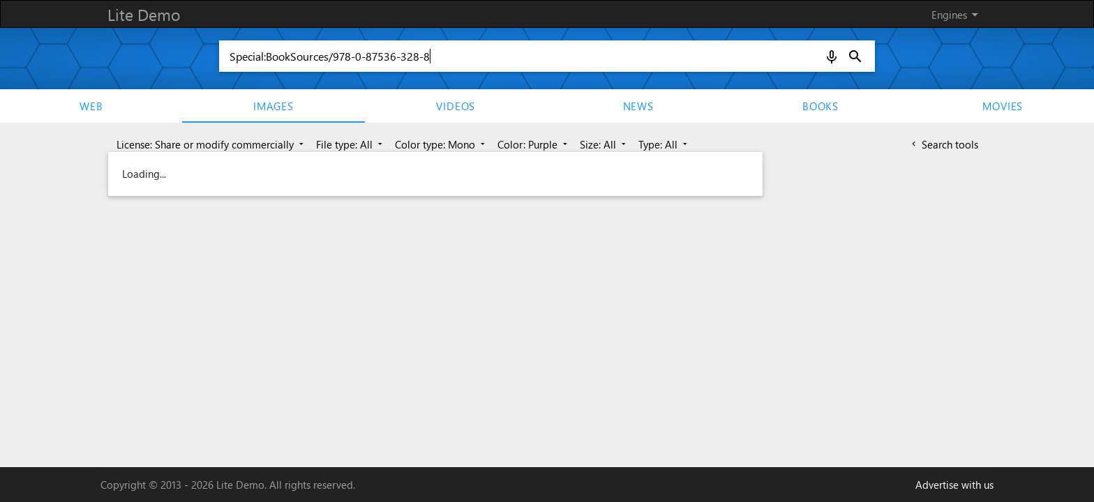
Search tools (943, 144)
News (638, 106)
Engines (957, 15)
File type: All (350, 144)
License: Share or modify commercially (211, 144)
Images (273, 106)
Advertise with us (954, 485)
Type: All (664, 144)
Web (91, 106)
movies (1002, 106)
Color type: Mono (441, 144)
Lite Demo (143, 14)
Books (820, 106)
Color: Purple (533, 144)
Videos (455, 106)
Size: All (604, 144)
